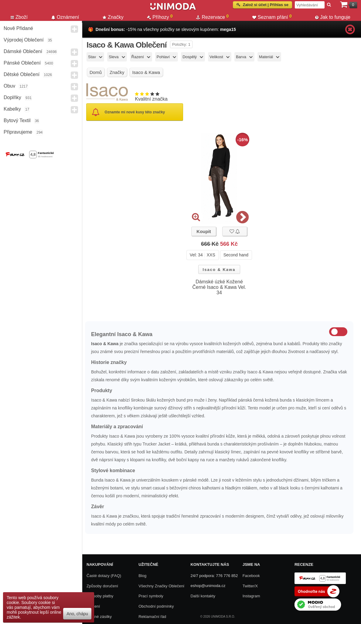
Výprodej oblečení (24, 39)
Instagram (251, 596)
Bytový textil (17, 120)
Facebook (251, 575)
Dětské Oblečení (21, 74)
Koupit (203, 231)
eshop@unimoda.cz (207, 585)
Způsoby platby (100, 596)
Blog (142, 575)
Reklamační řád (152, 616)
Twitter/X (250, 586)
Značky (113, 17)
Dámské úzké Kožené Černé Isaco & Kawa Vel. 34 (219, 287)
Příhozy (159, 17)
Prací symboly (150, 596)
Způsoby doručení (102, 586)
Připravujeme (18, 132)
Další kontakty (202, 596)
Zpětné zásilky (99, 616)
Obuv (9, 85)
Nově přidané (18, 28)
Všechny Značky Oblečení (161, 586)
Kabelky (12, 109)
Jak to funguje (332, 17)
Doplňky (12, 97)
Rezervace (212, 17)
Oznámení (65, 17)
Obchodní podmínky (156, 606)
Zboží (19, 17)
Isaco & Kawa (219, 269)
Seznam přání (272, 17)
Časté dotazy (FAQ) (104, 575)
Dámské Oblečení (23, 51)
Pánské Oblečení (22, 62)
